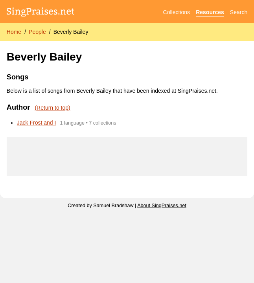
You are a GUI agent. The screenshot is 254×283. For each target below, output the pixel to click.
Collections (176, 12)
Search (238, 12)
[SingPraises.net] (41, 12)
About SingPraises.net (161, 205)
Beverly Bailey (70, 32)
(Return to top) (52, 108)
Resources (210, 12)
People (37, 32)
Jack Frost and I (36, 122)
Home (14, 32)
